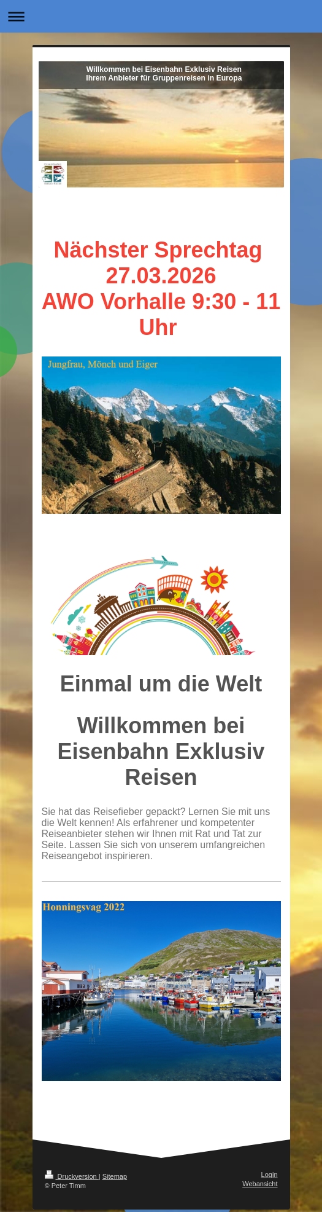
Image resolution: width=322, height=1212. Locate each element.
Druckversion (72, 1176)
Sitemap (114, 1176)
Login (269, 1174)
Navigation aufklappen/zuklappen (161, 16)
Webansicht (259, 1183)
